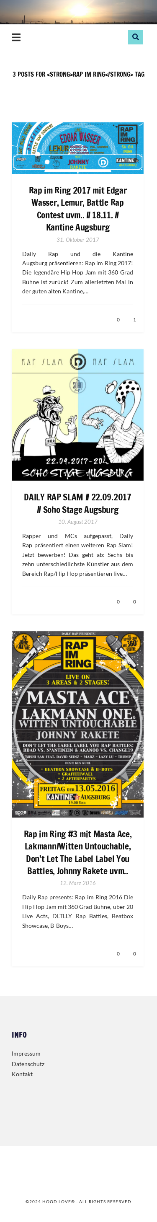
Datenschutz (28, 1063)
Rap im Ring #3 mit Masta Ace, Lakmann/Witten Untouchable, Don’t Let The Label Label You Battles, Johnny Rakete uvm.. (78, 852)
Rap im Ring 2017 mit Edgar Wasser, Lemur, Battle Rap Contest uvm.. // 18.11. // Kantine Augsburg (78, 208)
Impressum (26, 1053)
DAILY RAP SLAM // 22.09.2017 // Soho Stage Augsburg (77, 503)
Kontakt (22, 1073)
